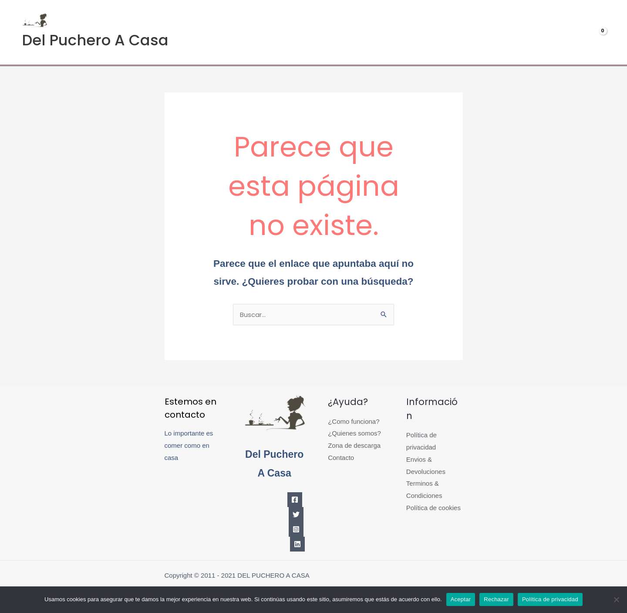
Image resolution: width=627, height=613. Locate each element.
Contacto (341, 457)
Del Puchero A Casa (95, 40)
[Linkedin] (297, 544)
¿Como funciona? (353, 421)
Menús (466, 32)
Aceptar (461, 599)
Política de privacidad (550, 599)
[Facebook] (294, 499)
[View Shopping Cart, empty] (586, 32)
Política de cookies (433, 507)
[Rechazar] (616, 599)
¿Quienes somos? (354, 433)
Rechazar (496, 599)
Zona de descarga (354, 445)
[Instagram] (296, 529)
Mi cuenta (524, 32)
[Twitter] (296, 514)
